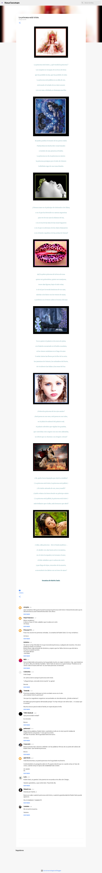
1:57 (35, 618)
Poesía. (21, 592)
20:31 (32, 758)
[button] (20, 23)
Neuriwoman (12, 2)
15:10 (32, 728)
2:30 (33, 630)
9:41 (28, 659)
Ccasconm (27, 744)
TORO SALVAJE (28, 713)
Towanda (26, 690)
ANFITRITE (27, 758)
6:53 (31, 642)
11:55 (31, 690)
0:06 (30, 607)
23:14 (32, 789)
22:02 (28, 777)
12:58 (35, 713)
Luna (25, 777)
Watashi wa (27, 789)
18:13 (32, 744)
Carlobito (26, 806)
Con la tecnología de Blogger (51, 870)
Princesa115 (27, 630)
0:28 (31, 806)
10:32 (32, 671)
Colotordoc (27, 672)
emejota (26, 607)
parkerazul (27, 728)
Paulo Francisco (29, 618)
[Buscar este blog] (92, 3)
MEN (25, 659)
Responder (27, 614)
